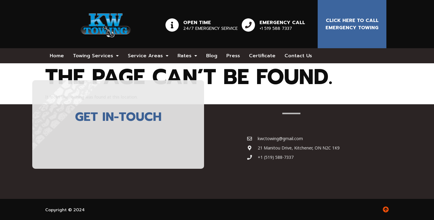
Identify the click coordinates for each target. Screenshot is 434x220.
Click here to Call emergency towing (352, 24)
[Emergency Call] (248, 25)
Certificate (262, 55)
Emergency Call (282, 22)
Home (57, 55)
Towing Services (96, 55)
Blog (211, 55)
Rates (187, 55)
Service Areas (148, 55)
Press (233, 55)
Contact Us (298, 55)
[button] (95, 56)
